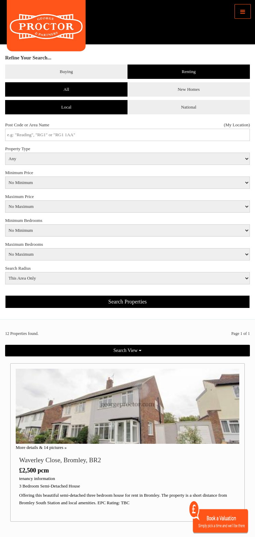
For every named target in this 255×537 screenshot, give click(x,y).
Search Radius (18, 268)
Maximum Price (19, 196)
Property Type (17, 148)
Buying (66, 71)
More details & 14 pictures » (41, 447)
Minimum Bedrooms (23, 220)
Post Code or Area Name (27, 124)
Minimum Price (19, 172)
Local (66, 107)
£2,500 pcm (34, 470)
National (189, 107)
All (66, 89)
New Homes (189, 89)
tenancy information (37, 478)
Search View (127, 350)
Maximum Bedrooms (24, 244)
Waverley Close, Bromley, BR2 (60, 460)
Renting (189, 71)
